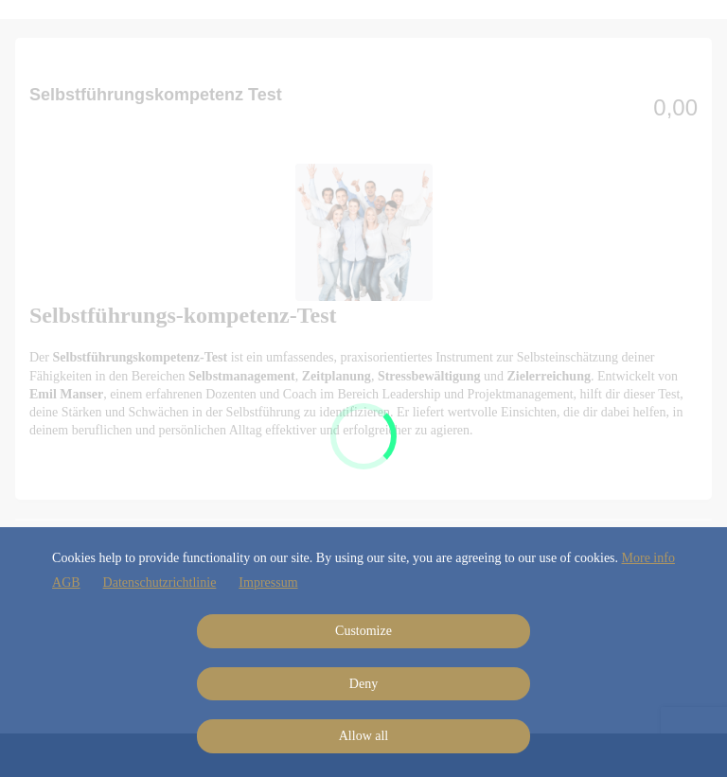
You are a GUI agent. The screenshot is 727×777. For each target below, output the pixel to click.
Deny (363, 684)
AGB (66, 582)
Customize (363, 631)
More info (648, 558)
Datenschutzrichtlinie (160, 582)
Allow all (364, 736)
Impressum (268, 582)
